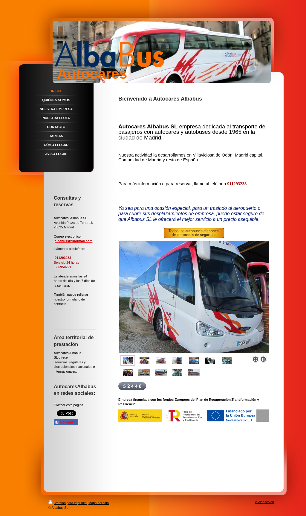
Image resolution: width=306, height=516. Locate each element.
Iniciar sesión (264, 502)
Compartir (66, 422)
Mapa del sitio (98, 503)
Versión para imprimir (67, 503)
